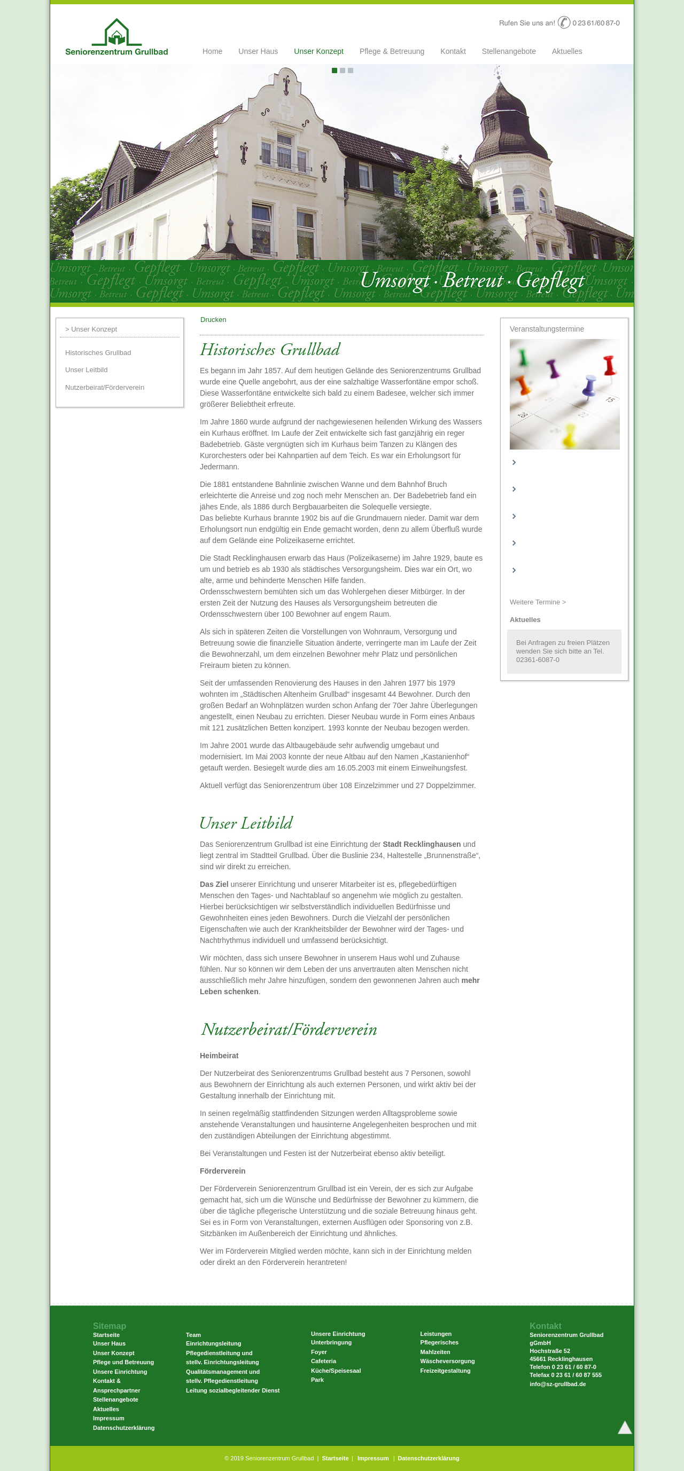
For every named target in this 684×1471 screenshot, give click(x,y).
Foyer (319, 1352)
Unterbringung (331, 1342)
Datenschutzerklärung (124, 1428)
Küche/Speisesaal (336, 1370)
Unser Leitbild (86, 370)
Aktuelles (567, 51)
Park (317, 1379)
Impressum (109, 1418)
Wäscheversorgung (448, 1361)
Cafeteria (323, 1361)
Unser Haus (258, 51)
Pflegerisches (440, 1342)
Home (212, 51)
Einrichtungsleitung (213, 1343)
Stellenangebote (509, 51)
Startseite (335, 1458)
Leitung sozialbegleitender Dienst (232, 1390)
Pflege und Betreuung (123, 1362)
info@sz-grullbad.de (558, 1384)
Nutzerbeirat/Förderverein (104, 387)
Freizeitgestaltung (446, 1370)
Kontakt (452, 51)
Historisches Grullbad (98, 353)
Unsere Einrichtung (120, 1371)
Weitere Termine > (538, 602)
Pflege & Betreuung (392, 51)
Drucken (213, 320)
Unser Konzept (319, 51)
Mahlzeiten (435, 1352)
